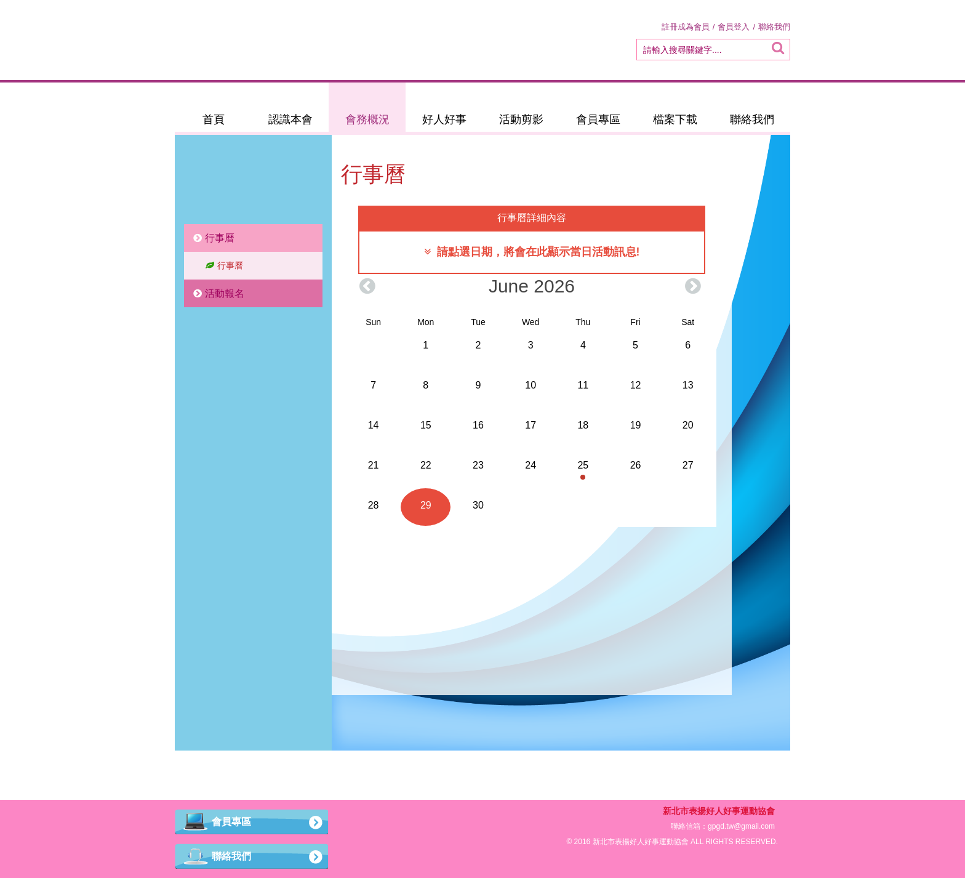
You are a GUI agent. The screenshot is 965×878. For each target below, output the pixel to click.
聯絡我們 (774, 26)
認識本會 (290, 119)
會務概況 (367, 119)
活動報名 (218, 293)
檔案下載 (675, 119)
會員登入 (734, 26)
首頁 (213, 119)
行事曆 (213, 238)
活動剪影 (521, 119)
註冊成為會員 (686, 26)
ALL (697, 841)
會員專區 (598, 119)
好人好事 (444, 119)
